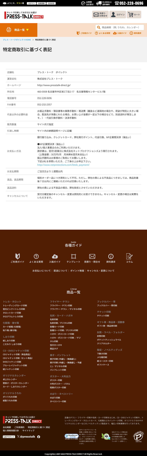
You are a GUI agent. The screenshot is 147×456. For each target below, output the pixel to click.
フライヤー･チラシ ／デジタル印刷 (66, 309)
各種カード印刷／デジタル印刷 (64, 331)
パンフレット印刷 (58, 370)
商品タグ (54, 349)
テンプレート (73, 258)
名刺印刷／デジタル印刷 (61, 323)
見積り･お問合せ (99, 14)
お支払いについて (41, 271)
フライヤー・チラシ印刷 (61, 306)
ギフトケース (103, 365)
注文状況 (51, 3)
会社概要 (7, 428)
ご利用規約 (19, 428)
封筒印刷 (101, 336)
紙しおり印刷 (9, 341)
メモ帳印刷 (102, 358)
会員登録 (41, 3)
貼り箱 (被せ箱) (10, 331)
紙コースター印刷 (105, 361)
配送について (60, 271)
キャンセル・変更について (101, 271)
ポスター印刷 (56, 380)
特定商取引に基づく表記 (39, 428)
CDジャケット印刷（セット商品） (18, 358)
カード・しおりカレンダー (15, 387)
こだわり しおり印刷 (12, 345)
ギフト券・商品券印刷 (107, 326)
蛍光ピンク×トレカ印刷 (14, 309)
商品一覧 (19, 30)
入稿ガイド (120, 33)
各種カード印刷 (57, 327)
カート (134, 14)
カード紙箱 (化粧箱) (12, 327)
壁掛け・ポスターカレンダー (16, 383)
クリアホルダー (104, 344)
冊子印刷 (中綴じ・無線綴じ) (63, 359)
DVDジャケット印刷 (12, 362)
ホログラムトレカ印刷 (13, 317)
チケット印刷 (103, 316)
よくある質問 (102, 33)
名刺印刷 (54, 320)
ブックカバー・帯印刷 (107, 306)
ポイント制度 (77, 271)
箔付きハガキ (56, 345)
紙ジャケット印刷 (11, 369)
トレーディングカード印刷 (15, 306)
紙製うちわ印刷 (10, 401)
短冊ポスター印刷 (58, 388)
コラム (129, 258)
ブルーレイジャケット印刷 (15, 366)
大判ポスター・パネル (60, 384)
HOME (17, 39)
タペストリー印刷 (58, 402)
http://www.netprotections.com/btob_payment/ (63, 165)
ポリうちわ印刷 (10, 397)
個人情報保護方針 (11, 431)
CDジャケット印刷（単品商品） (17, 355)
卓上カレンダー (10, 380)
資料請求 (135, 33)
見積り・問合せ (92, 258)
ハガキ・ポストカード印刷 (62, 334)
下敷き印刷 (102, 354)
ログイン (31, 3)
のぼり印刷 (55, 398)
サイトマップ (28, 431)
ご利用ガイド (84, 33)
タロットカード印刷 (12, 313)
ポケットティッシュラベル (109, 340)
